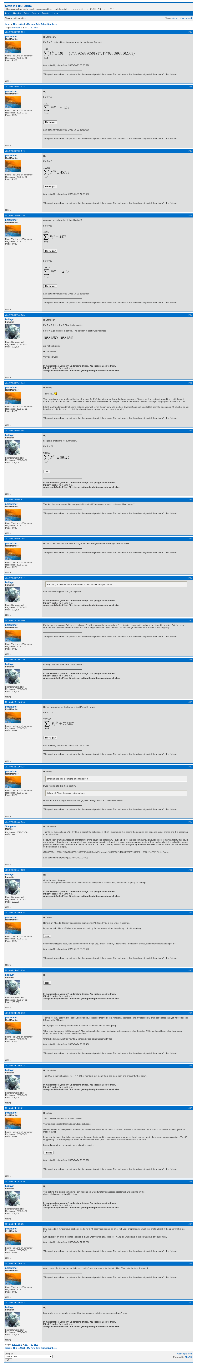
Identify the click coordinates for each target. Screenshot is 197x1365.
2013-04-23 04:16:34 (15, 86)
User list (17, 13)
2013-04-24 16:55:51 (15, 1224)
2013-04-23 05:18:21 (15, 315)
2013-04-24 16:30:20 (15, 1181)
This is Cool (19, 24)
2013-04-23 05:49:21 (15, 499)
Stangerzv (10, 826)
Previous (16, 27)
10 (32, 27)
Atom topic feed (184, 1354)
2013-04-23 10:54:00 (15, 620)
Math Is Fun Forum (18, 5)
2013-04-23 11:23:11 (15, 822)
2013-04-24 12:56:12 (15, 1013)
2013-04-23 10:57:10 (15, 659)
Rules (26, 13)
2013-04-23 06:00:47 (15, 578)
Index (7, 13)
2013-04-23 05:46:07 (15, 430)
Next (36, 27)
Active (175, 18)
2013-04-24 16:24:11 (15, 1108)
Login (55, 13)
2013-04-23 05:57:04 (15, 538)
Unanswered (186, 18)
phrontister (11, 36)
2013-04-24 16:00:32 (15, 1065)
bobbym (9, 319)
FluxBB (188, 1357)
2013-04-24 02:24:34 (15, 970)
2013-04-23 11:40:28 (15, 870)
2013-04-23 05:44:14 (15, 383)
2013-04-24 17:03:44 (15, 1302)
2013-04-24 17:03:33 (15, 1263)
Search (35, 13)
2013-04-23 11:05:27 (15, 767)
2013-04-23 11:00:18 (15, 702)
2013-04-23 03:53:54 (15, 32)
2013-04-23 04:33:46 (15, 151)
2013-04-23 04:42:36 (15, 215)
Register (46, 13)
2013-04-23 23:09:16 (15, 912)
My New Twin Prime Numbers (42, 24)
